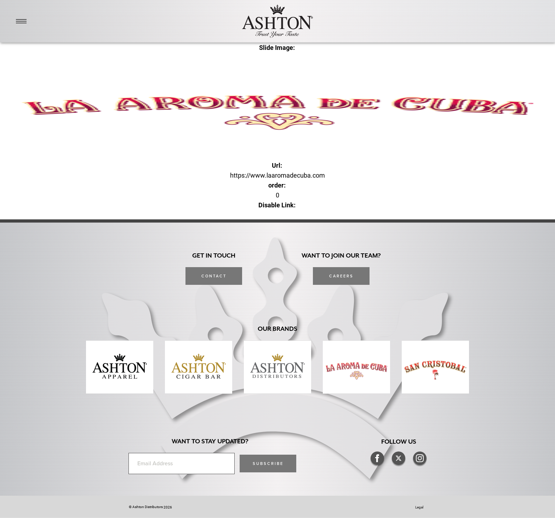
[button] (268, 463)
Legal (419, 507)
